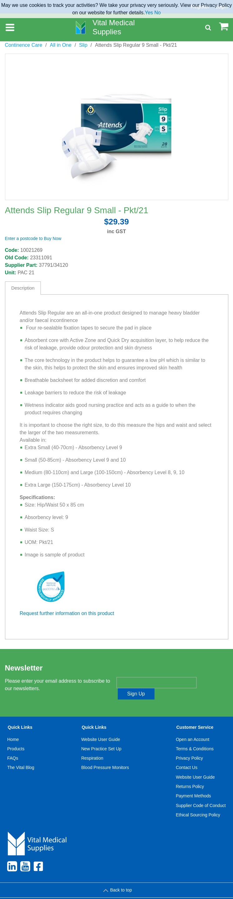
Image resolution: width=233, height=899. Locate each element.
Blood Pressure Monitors (105, 756)
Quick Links (20, 716)
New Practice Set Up (101, 737)
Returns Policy (190, 775)
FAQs (12, 746)
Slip (83, 45)
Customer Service (194, 716)
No (158, 12)
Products (15, 737)
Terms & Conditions (194, 737)
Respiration (92, 746)
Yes (149, 12)
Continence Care (23, 45)
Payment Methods (193, 784)
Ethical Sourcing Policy (198, 803)
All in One (60, 45)
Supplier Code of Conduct (201, 794)
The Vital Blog (20, 756)
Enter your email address (143, 671)
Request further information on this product (67, 613)
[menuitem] (21, 761)
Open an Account (192, 728)
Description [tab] (23, 288)
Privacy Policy (189, 746)
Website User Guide (100, 728)
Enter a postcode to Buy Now (33, 238)
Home (13, 728)
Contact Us (186, 756)
